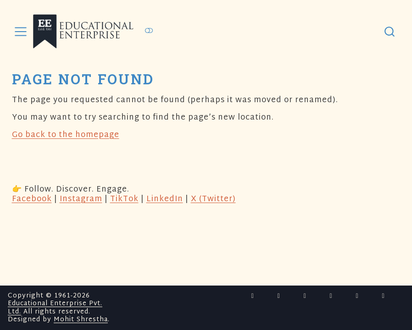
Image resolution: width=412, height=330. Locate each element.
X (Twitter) (213, 199)
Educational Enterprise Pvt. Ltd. (55, 308)
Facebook (32, 199)
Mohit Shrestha (81, 319)
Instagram (81, 199)
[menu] (20, 31)
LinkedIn (164, 199)
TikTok (124, 199)
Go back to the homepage (65, 135)
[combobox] (390, 31)
